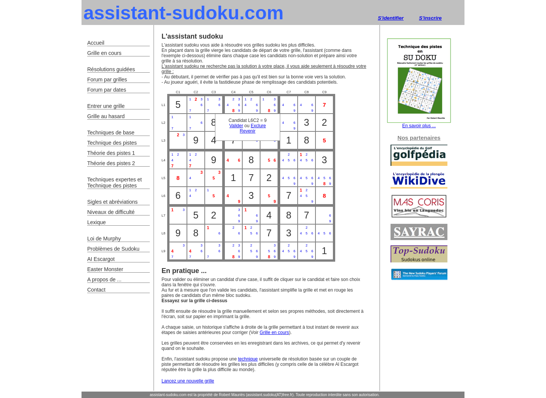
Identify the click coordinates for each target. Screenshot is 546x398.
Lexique (96, 222)
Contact (96, 290)
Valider (236, 125)
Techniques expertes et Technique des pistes (114, 182)
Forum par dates (106, 90)
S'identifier (390, 18)
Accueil (95, 43)
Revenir (247, 131)
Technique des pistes (112, 143)
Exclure (258, 125)
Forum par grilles (107, 79)
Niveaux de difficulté (111, 212)
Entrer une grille (106, 106)
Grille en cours (274, 332)
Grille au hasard (106, 116)
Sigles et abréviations (112, 202)
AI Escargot (101, 259)
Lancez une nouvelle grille (188, 381)
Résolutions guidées (111, 69)
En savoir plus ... (419, 123)
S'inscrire (430, 18)
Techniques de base (111, 133)
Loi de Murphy (104, 239)
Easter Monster (105, 269)
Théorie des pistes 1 (111, 153)
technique (248, 359)
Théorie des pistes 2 (111, 163)
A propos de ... (104, 279)
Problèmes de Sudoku (113, 249)
